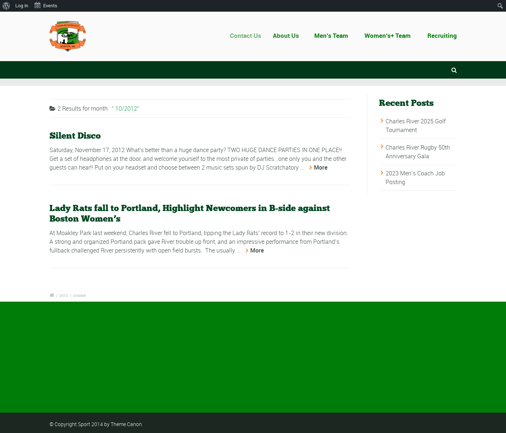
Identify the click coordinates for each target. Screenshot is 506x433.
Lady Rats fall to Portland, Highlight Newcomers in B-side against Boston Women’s (189, 213)
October (79, 295)
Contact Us (249, 35)
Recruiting (442, 35)
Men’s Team (332, 35)
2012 (63, 295)
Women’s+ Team (387, 35)
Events (45, 5)
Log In (21, 5)
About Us (289, 35)
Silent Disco (75, 136)
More (320, 168)
